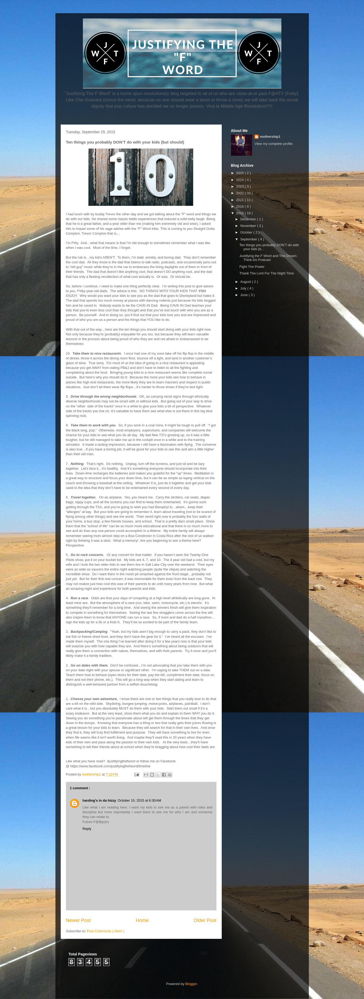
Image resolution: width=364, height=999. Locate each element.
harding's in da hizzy (99, 800)
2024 (240, 180)
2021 (240, 200)
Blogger (191, 984)
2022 (240, 193)
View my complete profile (273, 144)
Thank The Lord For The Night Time (266, 273)
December (248, 219)
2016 (240, 206)
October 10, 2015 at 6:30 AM (139, 800)
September (249, 239)
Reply (87, 829)
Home (142, 920)
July (243, 288)
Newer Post (78, 920)
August (246, 282)
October (246, 232)
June (244, 295)
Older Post (205, 920)
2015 (240, 213)
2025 (240, 173)
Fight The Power (251, 267)
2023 (240, 186)
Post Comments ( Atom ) (105, 931)
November (248, 226)
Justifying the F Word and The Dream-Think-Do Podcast (268, 258)
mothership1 (270, 137)
